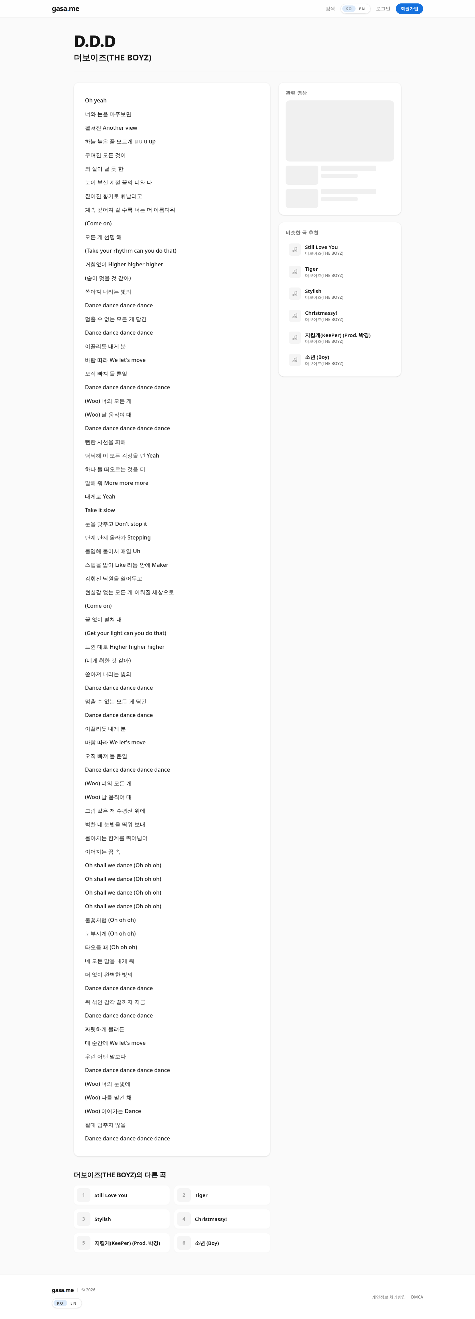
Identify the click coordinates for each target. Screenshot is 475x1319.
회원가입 (409, 8)
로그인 (383, 8)
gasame (65, 8)
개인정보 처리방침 (389, 1297)
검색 (330, 8)
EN (362, 8)
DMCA (417, 1297)
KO (349, 8)
